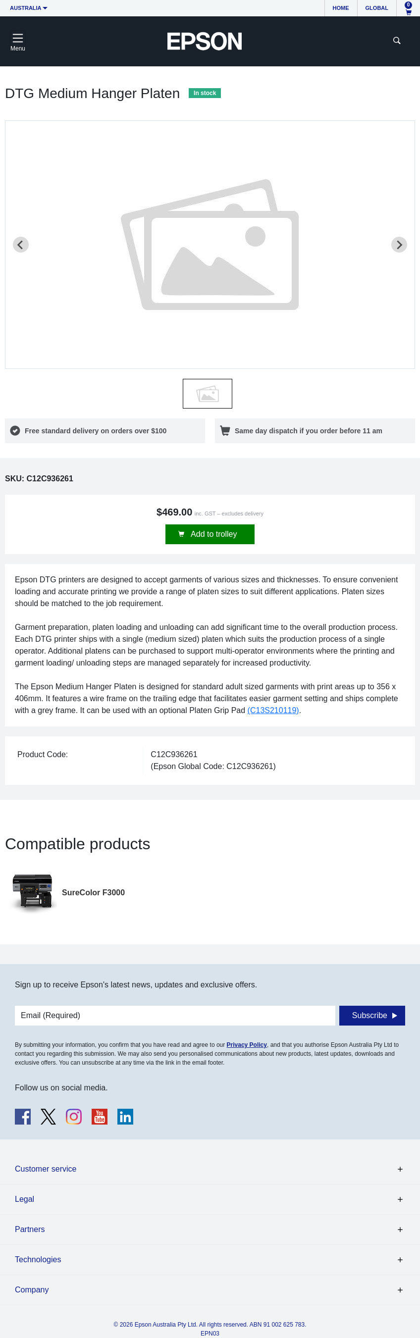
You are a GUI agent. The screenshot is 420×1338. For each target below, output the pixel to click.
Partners (30, 1229)
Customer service (45, 1169)
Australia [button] (26, 8)
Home (341, 8)
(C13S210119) (273, 710)
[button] (207, 394)
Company (32, 1290)
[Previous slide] (21, 245)
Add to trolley (213, 534)
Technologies (38, 1259)
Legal (24, 1199)
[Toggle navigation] (18, 41)
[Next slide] (399, 245)
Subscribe (369, 1015)
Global (377, 8)
